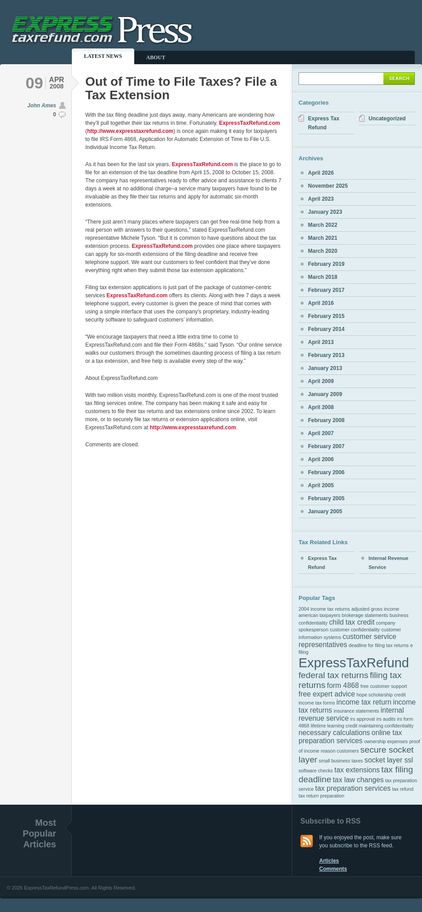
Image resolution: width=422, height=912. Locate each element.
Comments (333, 869)
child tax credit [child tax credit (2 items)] (351, 622)
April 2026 (321, 173)
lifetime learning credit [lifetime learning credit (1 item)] (334, 725)
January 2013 (325, 368)
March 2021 (322, 238)
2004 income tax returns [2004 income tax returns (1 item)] (324, 609)
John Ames (41, 105)
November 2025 (328, 186)
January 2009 (325, 394)
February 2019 (326, 264)
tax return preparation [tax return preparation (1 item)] (321, 795)
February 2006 (326, 472)
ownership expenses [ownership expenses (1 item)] (386, 741)
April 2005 (321, 485)
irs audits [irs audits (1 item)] (386, 719)
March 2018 (322, 277)
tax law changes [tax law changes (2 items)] (358, 780)
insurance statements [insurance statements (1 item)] (356, 711)
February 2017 (326, 290)
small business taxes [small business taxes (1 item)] (341, 760)
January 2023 (325, 212)
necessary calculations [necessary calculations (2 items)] (334, 732)
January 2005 (325, 511)
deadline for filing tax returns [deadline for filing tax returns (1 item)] (379, 645)
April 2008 (321, 407)
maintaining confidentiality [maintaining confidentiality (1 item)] (386, 725)
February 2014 (326, 329)
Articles (329, 861)
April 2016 (321, 303)
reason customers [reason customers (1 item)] (340, 750)
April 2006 (321, 459)
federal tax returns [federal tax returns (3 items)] (333, 675)
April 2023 (321, 199)
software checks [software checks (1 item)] (316, 770)
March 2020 (322, 251)
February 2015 (326, 316)
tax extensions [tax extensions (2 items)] (357, 770)
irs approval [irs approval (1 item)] (362, 719)
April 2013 (321, 342)
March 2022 (322, 225)
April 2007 (321, 433)
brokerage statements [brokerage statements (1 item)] (365, 615)
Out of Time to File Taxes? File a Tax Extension (181, 88)
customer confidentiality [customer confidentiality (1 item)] (355, 629)
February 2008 (326, 420)
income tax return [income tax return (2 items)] (363, 702)
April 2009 (321, 381)
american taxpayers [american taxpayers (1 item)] (319, 615)
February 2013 (326, 355)
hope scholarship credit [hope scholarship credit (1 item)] (381, 694)
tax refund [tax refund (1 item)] (402, 789)
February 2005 (326, 498)
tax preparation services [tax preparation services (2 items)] (353, 788)
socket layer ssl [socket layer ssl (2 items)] (389, 760)
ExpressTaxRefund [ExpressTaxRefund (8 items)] (354, 662)
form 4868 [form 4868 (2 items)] (343, 685)
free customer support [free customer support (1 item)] (383, 686)
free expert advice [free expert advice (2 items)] (327, 694)
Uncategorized (387, 118)
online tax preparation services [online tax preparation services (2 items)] (350, 737)
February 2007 (326, 446)
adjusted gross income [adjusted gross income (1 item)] (376, 609)
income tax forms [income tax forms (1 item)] (317, 702)
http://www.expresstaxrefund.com (130, 131)
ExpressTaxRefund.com (249, 123)
